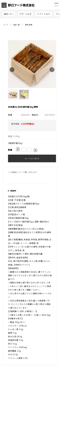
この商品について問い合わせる (22, 172)
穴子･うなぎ (25, 13)
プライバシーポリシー (18, 395)
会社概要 (36, 384)
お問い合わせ (15, 390)
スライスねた (43, 13)
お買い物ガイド (39, 390)
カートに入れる (32, 158)
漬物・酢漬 (28, 24)
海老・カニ (9, 13)
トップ (5, 24)
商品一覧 (16, 24)
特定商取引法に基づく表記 (19, 384)
